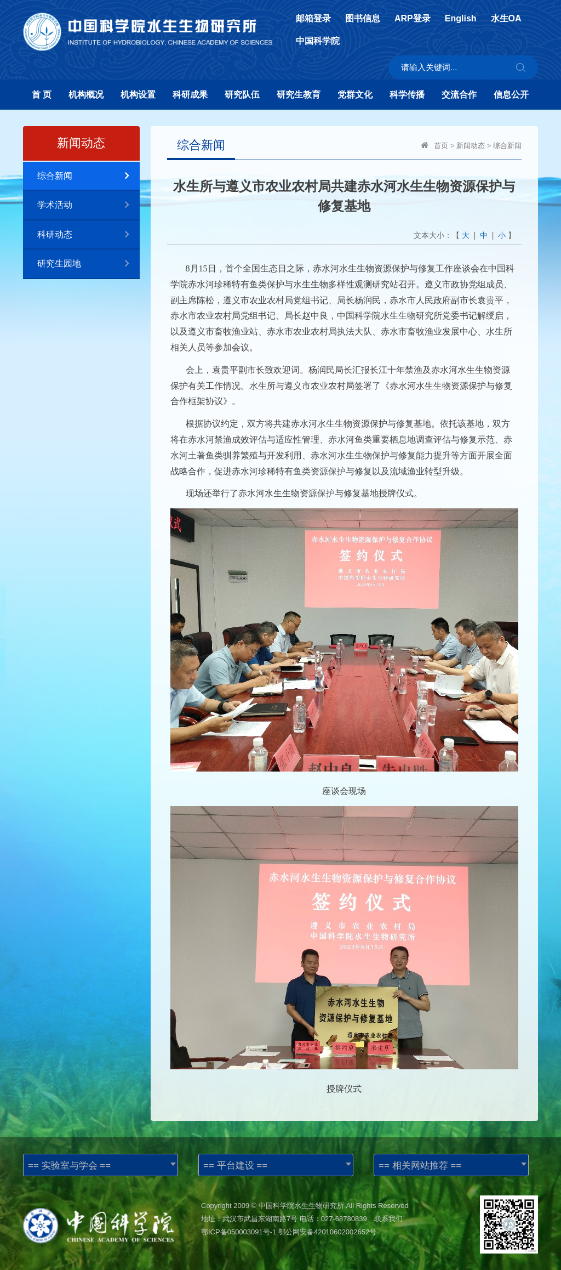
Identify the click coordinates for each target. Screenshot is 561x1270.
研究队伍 (242, 94)
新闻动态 (470, 145)
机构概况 (86, 94)
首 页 (41, 94)
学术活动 (88, 205)
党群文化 (355, 94)
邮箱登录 (313, 18)
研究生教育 (298, 94)
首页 (441, 145)
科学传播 (407, 94)
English (461, 18)
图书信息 (362, 18)
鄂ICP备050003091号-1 (238, 1232)
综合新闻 (88, 176)
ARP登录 (412, 18)
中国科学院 (318, 41)
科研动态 (88, 235)
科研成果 (190, 94)
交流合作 (459, 94)
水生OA (506, 18)
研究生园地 (88, 264)
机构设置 (138, 94)
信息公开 (511, 94)
